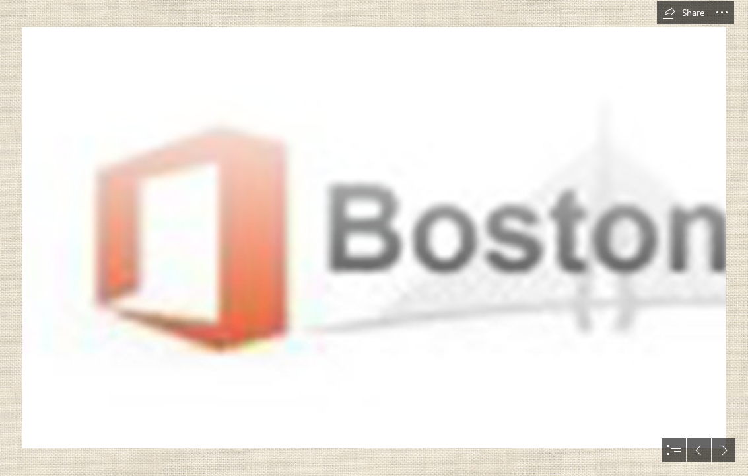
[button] (683, 12)
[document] (374, 238)
